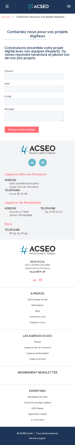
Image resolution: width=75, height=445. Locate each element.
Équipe (37, 342)
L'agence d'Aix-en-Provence (37, 347)
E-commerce (37, 419)
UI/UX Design (37, 408)
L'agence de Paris (37, 359)
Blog (37, 311)
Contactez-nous (37, 316)
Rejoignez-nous (37, 322)
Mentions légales (37, 438)
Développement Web (37, 397)
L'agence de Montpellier (37, 353)
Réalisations (37, 305)
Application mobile (37, 414)
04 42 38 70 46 (37, 271)
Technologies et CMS (37, 299)
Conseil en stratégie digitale (37, 402)
